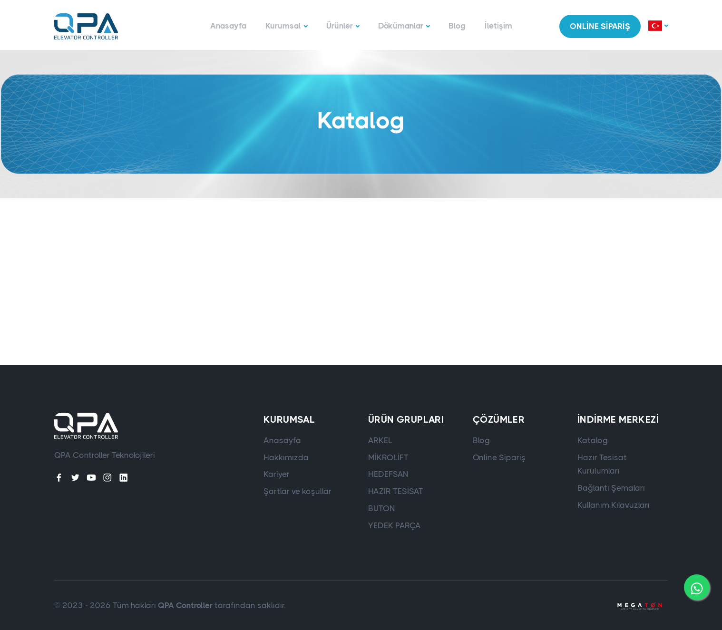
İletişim (498, 25)
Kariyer (276, 474)
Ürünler (339, 25)
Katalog (592, 440)
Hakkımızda (286, 457)
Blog (457, 25)
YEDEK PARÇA (394, 525)
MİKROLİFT (388, 457)
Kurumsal (283, 25)
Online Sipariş (499, 457)
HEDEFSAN (388, 474)
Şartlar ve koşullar (297, 491)
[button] (658, 26)
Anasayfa (228, 25)
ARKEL (380, 440)
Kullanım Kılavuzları (613, 505)
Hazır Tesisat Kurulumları (602, 464)
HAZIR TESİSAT (395, 491)
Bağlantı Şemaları (611, 488)
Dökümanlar (400, 25)
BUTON (381, 508)
